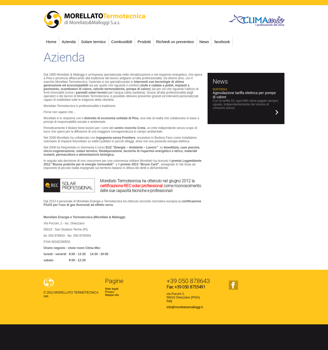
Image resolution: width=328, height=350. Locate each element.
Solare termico (93, 41)
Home (51, 41)
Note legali (111, 288)
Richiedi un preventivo (175, 41)
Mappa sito (112, 294)
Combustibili (121, 41)
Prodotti (144, 41)
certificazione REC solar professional (131, 185)
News (204, 41)
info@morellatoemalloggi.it (185, 307)
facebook (222, 41)
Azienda (69, 41)
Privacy (109, 291)
